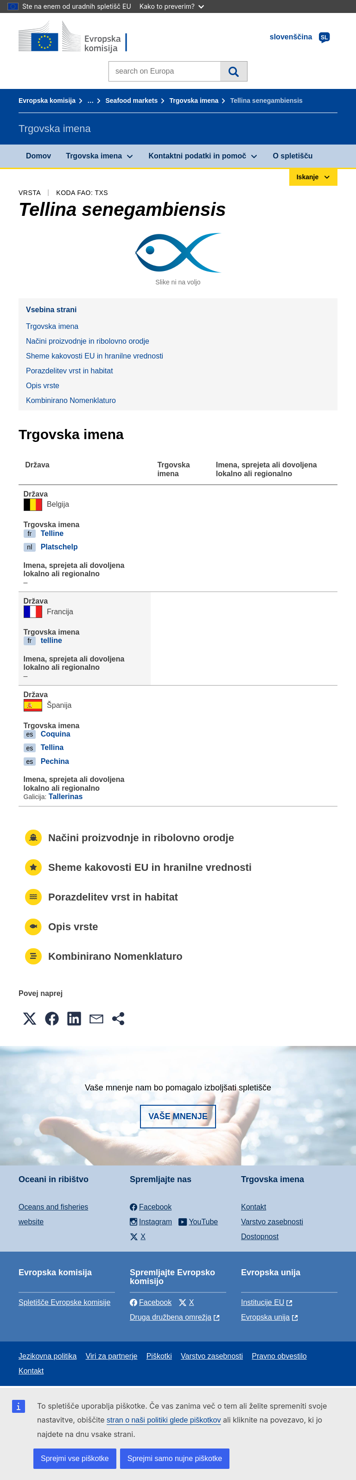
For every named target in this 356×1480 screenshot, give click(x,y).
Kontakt (253, 1207)
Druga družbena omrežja (170, 1317)
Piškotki (159, 1356)
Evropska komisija (47, 100)
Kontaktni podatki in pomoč (197, 156)
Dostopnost (260, 1237)
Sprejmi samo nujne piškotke (174, 1458)
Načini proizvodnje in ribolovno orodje (87, 341)
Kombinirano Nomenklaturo (71, 400)
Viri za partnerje (112, 1356)
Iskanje (233, 71)
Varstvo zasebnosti (272, 1222)
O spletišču (292, 156)
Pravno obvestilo (279, 1356)
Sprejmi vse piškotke (75, 1458)
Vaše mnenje (178, 1116)
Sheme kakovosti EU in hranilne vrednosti (94, 356)
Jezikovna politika (47, 1356)
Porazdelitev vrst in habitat (69, 371)
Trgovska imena (194, 100)
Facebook (151, 1302)
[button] (29, 1018)
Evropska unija (265, 1317)
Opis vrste (42, 386)
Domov (38, 156)
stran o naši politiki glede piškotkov (164, 1420)
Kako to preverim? (172, 6)
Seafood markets (131, 100)
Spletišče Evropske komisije (64, 1302)
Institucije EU (262, 1302)
